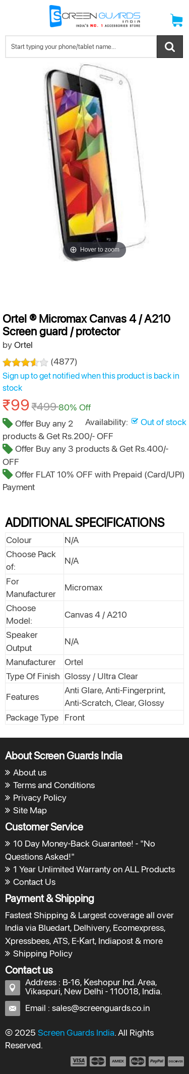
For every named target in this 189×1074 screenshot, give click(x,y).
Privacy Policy (40, 797)
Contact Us (34, 881)
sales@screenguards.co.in (101, 1007)
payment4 (139, 1061)
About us (29, 772)
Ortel (23, 344)
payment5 (157, 1061)
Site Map (30, 810)
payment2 (98, 1061)
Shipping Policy (43, 953)
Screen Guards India (76, 1032)
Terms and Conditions (54, 785)
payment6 (175, 1061)
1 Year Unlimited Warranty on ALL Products (94, 869)
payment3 (118, 1061)
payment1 (78, 1061)
